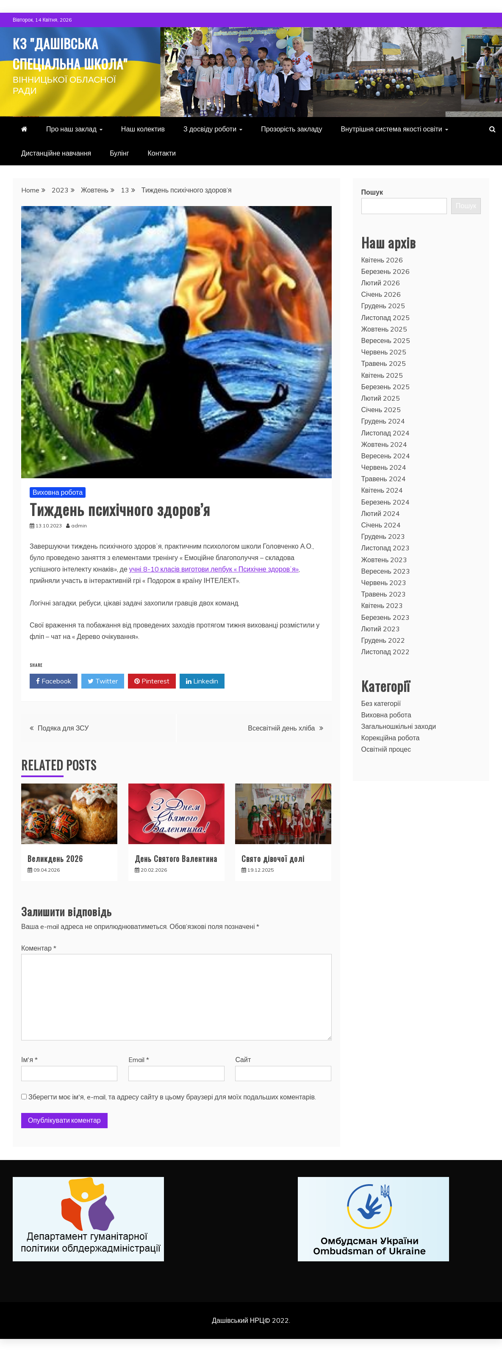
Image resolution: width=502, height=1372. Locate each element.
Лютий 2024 (380, 534)
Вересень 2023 (385, 591)
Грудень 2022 (383, 660)
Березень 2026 (385, 291)
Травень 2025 (383, 383)
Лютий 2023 (380, 649)
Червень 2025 (384, 372)
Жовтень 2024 (384, 464)
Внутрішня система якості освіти (391, 149)
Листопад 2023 (385, 568)
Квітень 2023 (382, 626)
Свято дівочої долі (273, 878)
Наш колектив (143, 149)
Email (138, 1080)
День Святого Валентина (176, 878)
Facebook (53, 701)
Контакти (162, 173)
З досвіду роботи (209, 149)
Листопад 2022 (385, 672)
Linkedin (202, 701)
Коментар (38, 968)
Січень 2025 (381, 430)
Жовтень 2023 (384, 580)
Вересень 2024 (385, 476)
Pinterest (151, 701)
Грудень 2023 (383, 556)
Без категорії (381, 723)
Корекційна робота (390, 758)
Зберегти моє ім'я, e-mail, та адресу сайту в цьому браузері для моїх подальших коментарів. (172, 1117)
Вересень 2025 (385, 361)
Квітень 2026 (382, 280)
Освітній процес (386, 769)
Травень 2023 (383, 614)
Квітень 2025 (382, 395)
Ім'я (29, 1080)
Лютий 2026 (380, 303)
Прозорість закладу (291, 149)
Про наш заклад (71, 149)
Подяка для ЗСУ (63, 748)
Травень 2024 (383, 499)
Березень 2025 (385, 407)
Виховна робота (58, 512)
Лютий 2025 (380, 418)
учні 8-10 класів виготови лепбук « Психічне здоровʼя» (214, 589)
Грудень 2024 (383, 441)
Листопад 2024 (385, 453)
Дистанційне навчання (56, 173)
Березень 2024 (385, 522)
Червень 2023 (384, 603)
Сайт (243, 1080)
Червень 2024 (384, 487)
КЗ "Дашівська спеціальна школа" (68, 62)
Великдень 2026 (55, 878)
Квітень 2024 (382, 510)
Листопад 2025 (385, 338)
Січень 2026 (381, 314)
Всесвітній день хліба (281, 748)
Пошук (372, 212)
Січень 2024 (381, 545)
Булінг (119, 173)
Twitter (103, 701)
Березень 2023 (385, 637)
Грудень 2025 (383, 326)
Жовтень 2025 (384, 349)
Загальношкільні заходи (398, 746)
